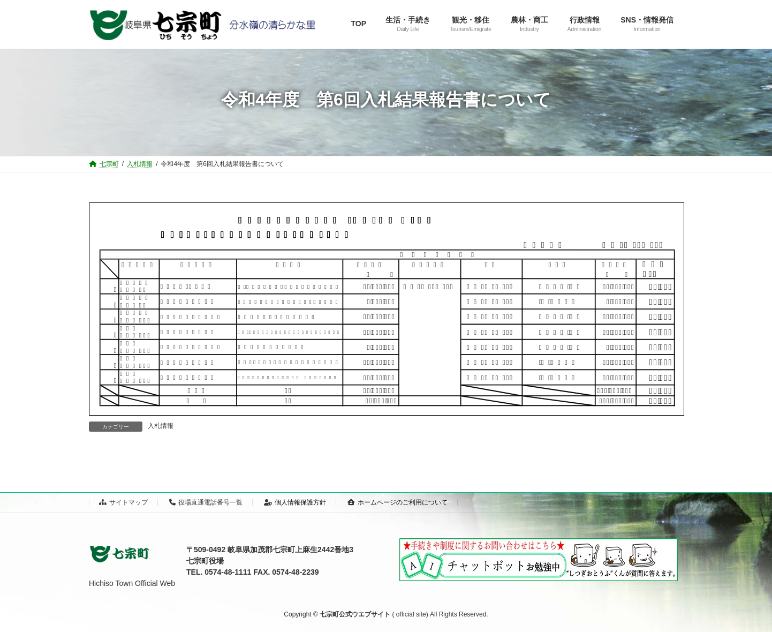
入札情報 (160, 426)
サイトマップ (123, 502)
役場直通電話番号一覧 (206, 502)
